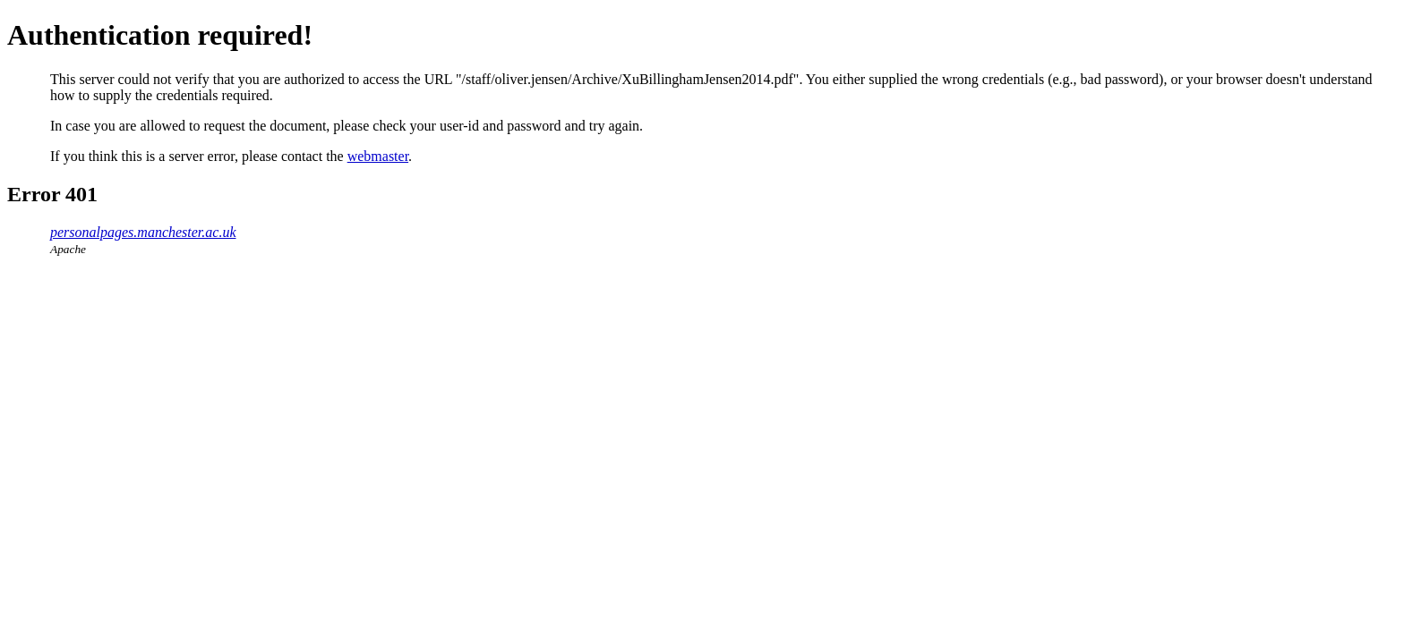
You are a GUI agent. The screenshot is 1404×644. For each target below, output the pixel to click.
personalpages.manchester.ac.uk (143, 232)
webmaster (377, 156)
